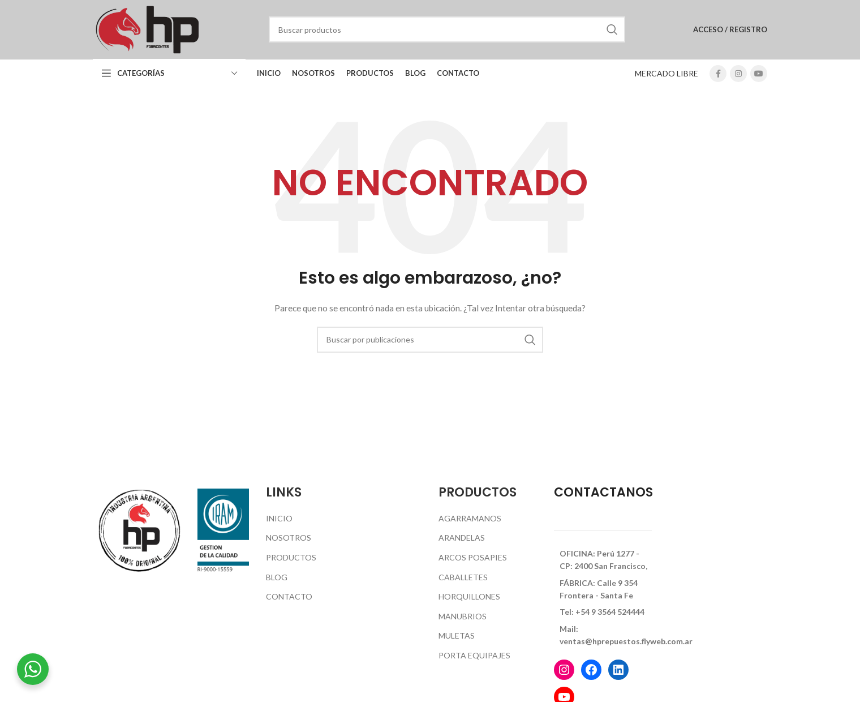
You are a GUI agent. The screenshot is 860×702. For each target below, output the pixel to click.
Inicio (279, 518)
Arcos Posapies (472, 557)
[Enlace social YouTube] (758, 73)
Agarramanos (469, 518)
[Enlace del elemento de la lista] (603, 560)
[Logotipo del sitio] (147, 28)
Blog (276, 577)
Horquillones (469, 596)
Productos (291, 557)
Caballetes (463, 577)
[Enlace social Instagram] (738, 73)
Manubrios (462, 616)
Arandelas (461, 537)
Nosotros (288, 537)
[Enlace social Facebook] (718, 73)
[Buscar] (447, 29)
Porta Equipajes (474, 655)
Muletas (456, 635)
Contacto (289, 596)
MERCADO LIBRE (666, 73)
